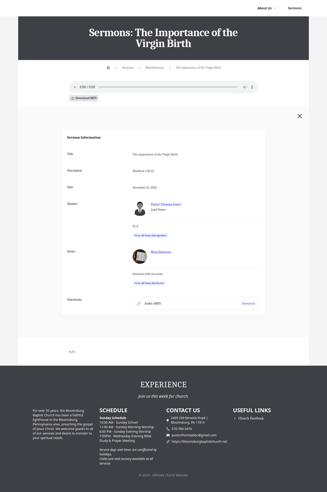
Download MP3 (84, 98)
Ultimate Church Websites (170, 475)
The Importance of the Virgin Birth (198, 68)
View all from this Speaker (150, 235)
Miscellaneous (154, 68)
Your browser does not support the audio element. (163, 87)
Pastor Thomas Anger (166, 204)
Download (248, 303)
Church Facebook (251, 418)
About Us (267, 8)
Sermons (295, 8)
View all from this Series (149, 283)
